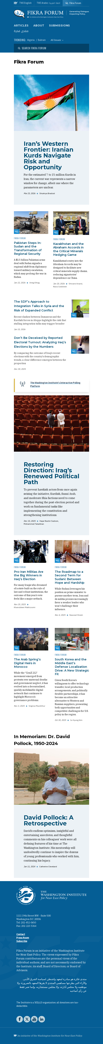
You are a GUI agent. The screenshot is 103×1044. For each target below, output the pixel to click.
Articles (21, 25)
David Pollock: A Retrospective (49, 820)
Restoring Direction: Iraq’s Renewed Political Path (51, 473)
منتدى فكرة (21, 31)
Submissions (59, 25)
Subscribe (21, 941)
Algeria (31, 40)
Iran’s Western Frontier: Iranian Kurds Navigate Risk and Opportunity (48, 155)
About (38, 25)
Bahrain (42, 40)
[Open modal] (32, 48)
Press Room (22, 937)
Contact (20, 934)
